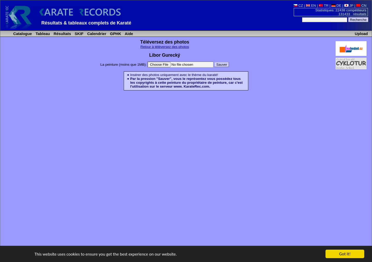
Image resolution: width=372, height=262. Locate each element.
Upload (361, 33)
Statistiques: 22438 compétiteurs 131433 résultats (340, 12)
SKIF (78, 33)
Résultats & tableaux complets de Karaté (86, 23)
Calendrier (96, 33)
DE (336, 5)
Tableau (42, 33)
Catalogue (22, 33)
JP (348, 5)
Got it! (345, 254)
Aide (128, 33)
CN (361, 5)
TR (324, 5)
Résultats (61, 33)
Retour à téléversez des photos (164, 47)
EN (311, 5)
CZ (298, 5)
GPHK (115, 33)
